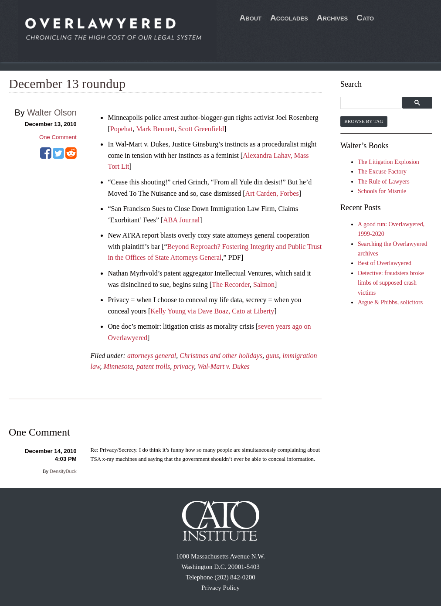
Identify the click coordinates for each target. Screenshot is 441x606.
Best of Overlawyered (384, 263)
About (251, 17)
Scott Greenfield (201, 129)
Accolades (289, 17)
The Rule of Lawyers (384, 181)
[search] (371, 103)
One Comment (58, 137)
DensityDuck (63, 471)
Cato (365, 17)
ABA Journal (181, 220)
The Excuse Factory (382, 171)
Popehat (121, 129)
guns (272, 355)
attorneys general (151, 355)
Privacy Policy (220, 587)
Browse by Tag (363, 121)
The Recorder (231, 284)
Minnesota (118, 366)
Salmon (264, 284)
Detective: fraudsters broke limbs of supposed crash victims (391, 283)
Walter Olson (52, 112)
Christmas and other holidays (221, 355)
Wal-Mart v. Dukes (223, 366)
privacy (183, 366)
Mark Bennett (155, 129)
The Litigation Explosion (388, 162)
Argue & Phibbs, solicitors (390, 302)
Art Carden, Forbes (272, 193)
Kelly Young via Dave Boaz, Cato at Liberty (212, 311)
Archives (332, 17)
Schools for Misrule (382, 191)
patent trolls (153, 366)
